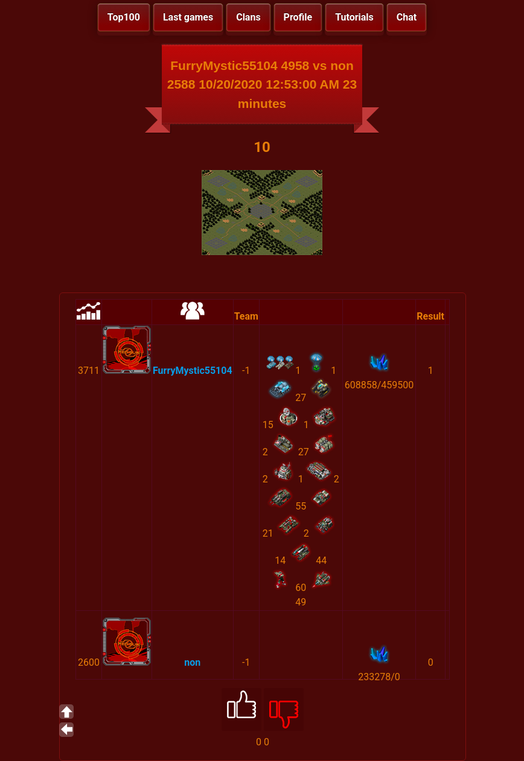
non (192, 662)
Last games (188, 17)
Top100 (123, 17)
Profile (298, 17)
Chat (407, 17)
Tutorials (354, 17)
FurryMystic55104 (192, 370)
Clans (248, 17)
